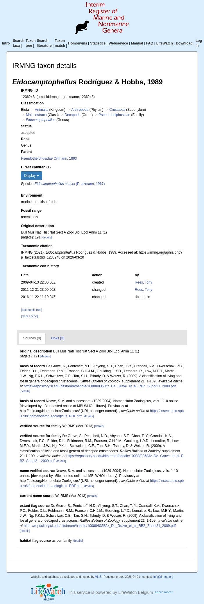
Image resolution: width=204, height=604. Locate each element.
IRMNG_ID (29, 90)
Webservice (118, 43)
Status (26, 126)
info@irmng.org (163, 576)
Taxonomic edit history (40, 266)
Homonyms (77, 43)
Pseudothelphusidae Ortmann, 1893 (49, 158)
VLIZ (98, 576)
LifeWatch (164, 43)
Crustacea (117, 110)
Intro (6, 43)
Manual (137, 43)
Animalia (41, 110)
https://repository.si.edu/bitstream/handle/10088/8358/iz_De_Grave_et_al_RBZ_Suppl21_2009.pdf (100, 386)
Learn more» (164, 592)
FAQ (149, 43)
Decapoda (72, 115)
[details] (47, 237)
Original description (37, 226)
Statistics (97, 43)
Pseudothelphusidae (114, 115)
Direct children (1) (36, 167)
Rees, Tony (143, 282)
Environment (31, 195)
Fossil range (31, 211)
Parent (26, 152)
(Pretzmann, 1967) (69, 184)
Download (184, 43)
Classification (32, 103)
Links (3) (57, 338)
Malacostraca (36, 115)
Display (31, 176)
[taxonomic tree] (31, 309)
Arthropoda (79, 110)
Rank (25, 139)
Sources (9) (32, 338)
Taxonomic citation (36, 246)
